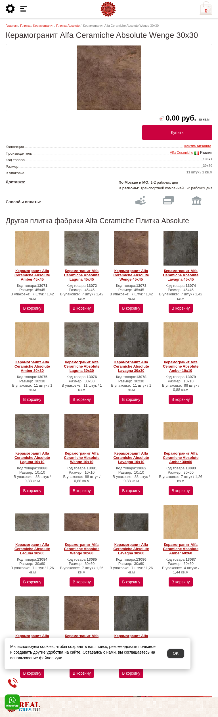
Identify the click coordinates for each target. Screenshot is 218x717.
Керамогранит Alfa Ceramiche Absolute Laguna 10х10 (32, 457)
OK (176, 653)
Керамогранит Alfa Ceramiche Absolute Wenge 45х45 (131, 275)
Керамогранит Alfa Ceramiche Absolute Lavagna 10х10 (131, 457)
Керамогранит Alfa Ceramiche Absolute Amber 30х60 (180, 457)
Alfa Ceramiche (181, 153)
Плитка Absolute (68, 25)
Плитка (25, 25)
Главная (12, 25)
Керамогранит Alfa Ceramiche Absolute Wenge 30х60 (81, 548)
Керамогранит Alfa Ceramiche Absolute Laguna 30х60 (32, 548)
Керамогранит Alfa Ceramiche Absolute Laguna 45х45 (81, 275)
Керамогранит (43, 25)
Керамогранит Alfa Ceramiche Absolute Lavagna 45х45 (180, 275)
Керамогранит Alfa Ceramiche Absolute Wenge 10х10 (81, 457)
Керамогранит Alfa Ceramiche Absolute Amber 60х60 (180, 548)
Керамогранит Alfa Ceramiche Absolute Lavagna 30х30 (131, 366)
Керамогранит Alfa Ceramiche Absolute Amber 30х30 (32, 366)
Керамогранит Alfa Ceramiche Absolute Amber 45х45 (32, 275)
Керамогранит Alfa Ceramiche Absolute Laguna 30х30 (81, 366)
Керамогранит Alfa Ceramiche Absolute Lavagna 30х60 (131, 548)
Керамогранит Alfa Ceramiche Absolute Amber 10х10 (180, 366)
